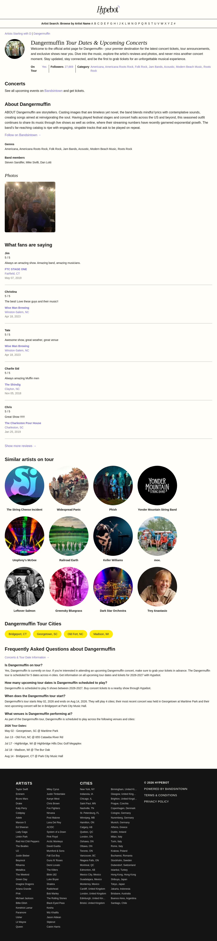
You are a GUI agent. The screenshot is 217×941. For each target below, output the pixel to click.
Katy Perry (21, 808)
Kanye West (53, 798)
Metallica (20, 870)
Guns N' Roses (54, 860)
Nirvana (51, 813)
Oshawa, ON (87, 841)
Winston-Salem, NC (17, 312)
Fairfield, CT (12, 273)
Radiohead (52, 888)
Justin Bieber (22, 855)
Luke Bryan (53, 879)
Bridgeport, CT (18, 634)
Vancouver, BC (88, 855)
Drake (19, 803)
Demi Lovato (53, 865)
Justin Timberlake (56, 794)
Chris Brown (53, 803)
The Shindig (13, 384)
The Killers (52, 870)
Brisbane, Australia (121, 893)
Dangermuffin (42, 33)
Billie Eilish (21, 903)
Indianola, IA (86, 794)
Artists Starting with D (18, 33)
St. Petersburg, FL (89, 813)
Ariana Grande (23, 888)
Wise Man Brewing (17, 307)
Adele (19, 817)
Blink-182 (52, 874)
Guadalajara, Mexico (91, 879)
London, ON (86, 836)
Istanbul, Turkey (119, 870)
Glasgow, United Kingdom (124, 794)
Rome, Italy (117, 846)
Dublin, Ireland (118, 832)
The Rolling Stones (57, 898)
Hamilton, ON (87, 822)
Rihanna (20, 865)
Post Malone (53, 817)
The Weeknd (22, 874)
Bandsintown (53, 90)
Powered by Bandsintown (165, 788)
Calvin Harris (53, 926)
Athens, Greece (119, 827)
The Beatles (22, 846)
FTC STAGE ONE (16, 269)
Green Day (21, 879)
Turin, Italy (116, 841)
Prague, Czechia (119, 803)
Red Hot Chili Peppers (27, 841)
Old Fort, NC (75, 634)
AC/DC (50, 827)
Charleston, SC (14, 427)
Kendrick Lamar (24, 907)
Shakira (51, 884)
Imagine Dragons (25, 884)
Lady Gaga (21, 832)
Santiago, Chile (119, 903)
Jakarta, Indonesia (120, 888)
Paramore (21, 912)
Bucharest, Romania (121, 855)
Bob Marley (53, 893)
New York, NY (87, 789)
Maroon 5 (21, 822)
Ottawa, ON (86, 846)
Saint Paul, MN (88, 803)
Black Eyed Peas (56, 903)
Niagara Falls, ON (89, 860)
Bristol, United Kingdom (92, 903)
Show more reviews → (20, 446)
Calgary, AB (86, 827)
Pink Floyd (52, 836)
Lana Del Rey (54, 822)
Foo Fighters (53, 808)
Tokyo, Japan (118, 884)
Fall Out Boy (53, 855)
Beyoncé (20, 860)
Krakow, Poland (119, 851)
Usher (19, 917)
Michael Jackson (24, 898)
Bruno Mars (22, 798)
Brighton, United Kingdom (124, 798)
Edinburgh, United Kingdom (93, 898)
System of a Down (56, 832)
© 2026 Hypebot (156, 782)
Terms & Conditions (160, 795)
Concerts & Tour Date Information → (27, 657)
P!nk (18, 893)
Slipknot (51, 922)
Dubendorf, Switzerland (123, 865)
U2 (17, 851)
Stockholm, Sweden (121, 860)
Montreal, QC (87, 865)
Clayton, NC (12, 389)
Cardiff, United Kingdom (92, 888)
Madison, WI (101, 634)
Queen (19, 926)
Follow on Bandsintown (23, 135)
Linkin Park (21, 836)
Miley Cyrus (53, 789)
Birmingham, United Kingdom (124, 789)
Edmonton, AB (87, 870)
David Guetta (53, 846)
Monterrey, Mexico (89, 884)
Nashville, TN (87, 808)
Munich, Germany (120, 822)
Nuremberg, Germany (122, 817)
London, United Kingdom (93, 893)
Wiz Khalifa (52, 912)
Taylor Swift (22, 789)
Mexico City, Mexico (90, 874)
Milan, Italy (116, 836)
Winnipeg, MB (87, 817)
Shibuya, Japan (119, 879)
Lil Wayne (21, 922)
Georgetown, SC (47, 634)
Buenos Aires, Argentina (123, 898)
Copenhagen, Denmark (123, 808)
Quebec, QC (86, 832)
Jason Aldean (54, 917)
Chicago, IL (86, 798)
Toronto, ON (86, 851)
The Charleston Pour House (23, 423)
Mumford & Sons (55, 851)
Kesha (50, 907)
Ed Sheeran (22, 827)
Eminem (20, 794)
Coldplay (20, 813)
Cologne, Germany (121, 813)
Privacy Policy (156, 801)
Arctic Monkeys (55, 841)
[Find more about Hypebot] (108, 9)
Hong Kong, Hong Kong (123, 874)
